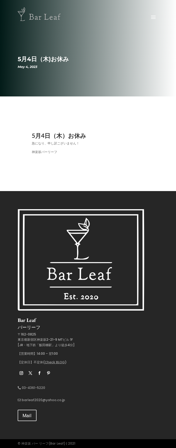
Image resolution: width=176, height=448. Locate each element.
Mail (27, 415)
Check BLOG (55, 362)
